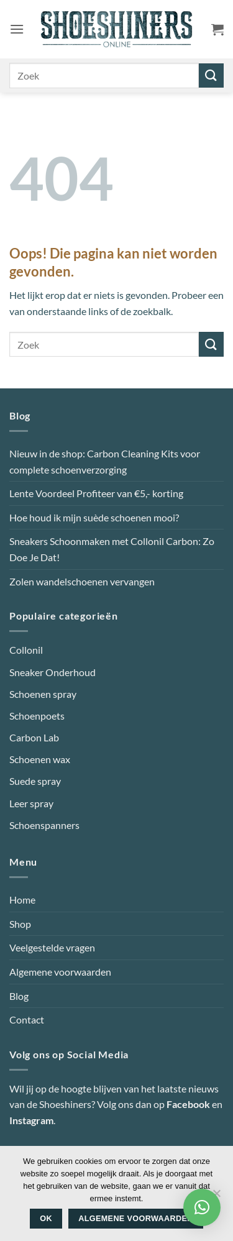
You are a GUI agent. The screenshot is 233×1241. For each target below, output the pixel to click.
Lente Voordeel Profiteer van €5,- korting (96, 493)
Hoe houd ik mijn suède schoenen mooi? (94, 517)
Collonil (26, 650)
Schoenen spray (42, 694)
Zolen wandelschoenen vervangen (82, 581)
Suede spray (35, 781)
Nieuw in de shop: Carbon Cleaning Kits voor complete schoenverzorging (104, 461)
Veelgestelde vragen (52, 947)
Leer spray (31, 803)
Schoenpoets (37, 715)
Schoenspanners (44, 825)
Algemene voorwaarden (60, 972)
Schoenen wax (39, 759)
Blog (19, 996)
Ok (46, 1218)
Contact (26, 1019)
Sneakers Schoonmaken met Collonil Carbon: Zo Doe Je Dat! (111, 549)
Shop (20, 924)
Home (22, 899)
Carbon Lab (34, 737)
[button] (16, 29)
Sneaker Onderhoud (52, 672)
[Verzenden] (211, 75)
